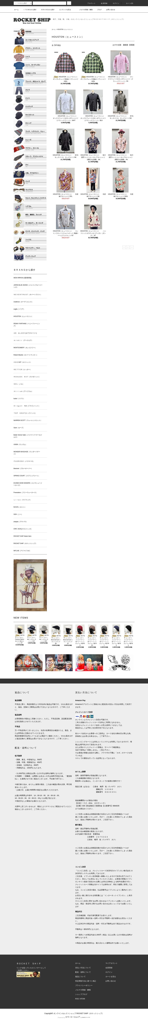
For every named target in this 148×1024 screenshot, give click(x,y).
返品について (80, 977)
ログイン (114, 3)
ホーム (16, 9)
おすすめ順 (117, 45)
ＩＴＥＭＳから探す (28, 9)
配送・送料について (83, 972)
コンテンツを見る (63, 9)
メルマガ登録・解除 (84, 9)
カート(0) (128, 3)
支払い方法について (83, 968)
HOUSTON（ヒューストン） (65, 29)
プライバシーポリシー (83, 985)
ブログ (98, 9)
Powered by (74, 1017)
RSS (77, 999)
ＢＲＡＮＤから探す (46, 9)
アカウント (90, 3)
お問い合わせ (109, 9)
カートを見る (110, 977)
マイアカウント (111, 963)
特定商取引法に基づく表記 (85, 981)
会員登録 (102, 3)
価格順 (125, 45)
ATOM (82, 999)
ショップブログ (81, 994)
